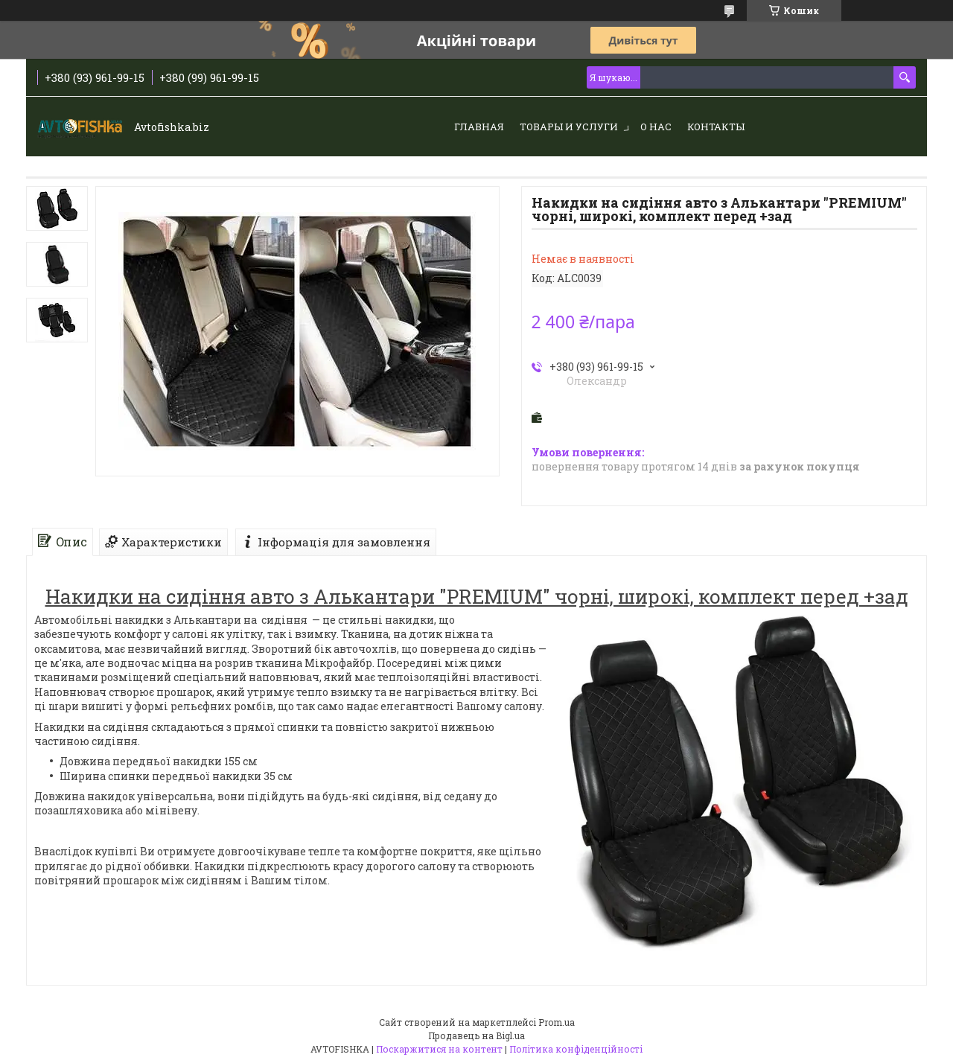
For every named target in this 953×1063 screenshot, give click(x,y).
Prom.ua (556, 1022)
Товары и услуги (569, 126)
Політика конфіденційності (576, 1049)
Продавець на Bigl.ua (476, 1035)
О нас (656, 126)
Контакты (716, 126)
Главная (479, 126)
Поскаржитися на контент (439, 1049)
